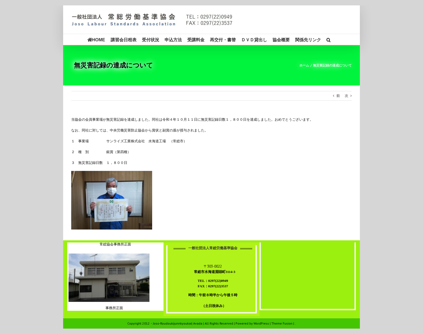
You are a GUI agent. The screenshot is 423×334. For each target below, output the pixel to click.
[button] (328, 39)
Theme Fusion (281, 323)
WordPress (261, 323)
